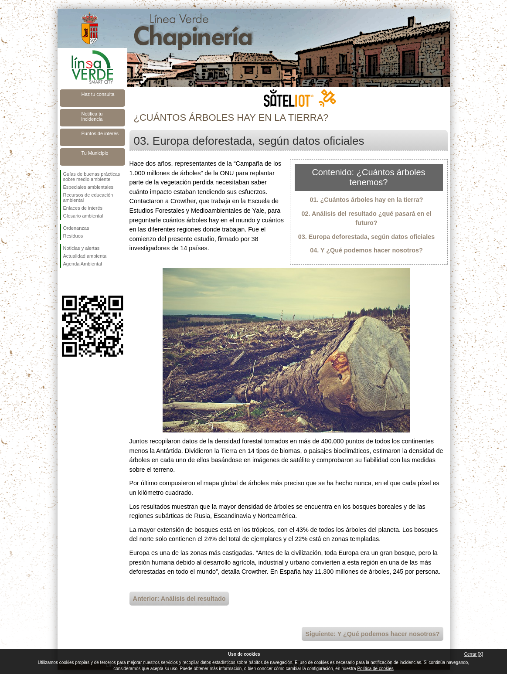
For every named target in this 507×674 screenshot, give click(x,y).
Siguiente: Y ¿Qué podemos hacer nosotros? (372, 633)
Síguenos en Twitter (79, 281)
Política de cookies (375, 668)
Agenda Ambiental (82, 263)
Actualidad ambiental (85, 256)
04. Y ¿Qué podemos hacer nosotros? (366, 250)
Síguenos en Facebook (65, 281)
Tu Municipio (95, 153)
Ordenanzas (76, 228)
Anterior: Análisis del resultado (179, 598)
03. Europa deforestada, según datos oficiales (366, 236)
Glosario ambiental (83, 215)
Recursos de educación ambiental (88, 197)
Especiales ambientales (88, 187)
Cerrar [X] (473, 654)
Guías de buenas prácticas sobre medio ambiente (91, 176)
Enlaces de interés (83, 208)
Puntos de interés (100, 133)
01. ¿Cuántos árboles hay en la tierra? (366, 199)
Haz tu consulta (98, 94)
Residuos (73, 235)
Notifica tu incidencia (92, 116)
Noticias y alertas (81, 248)
